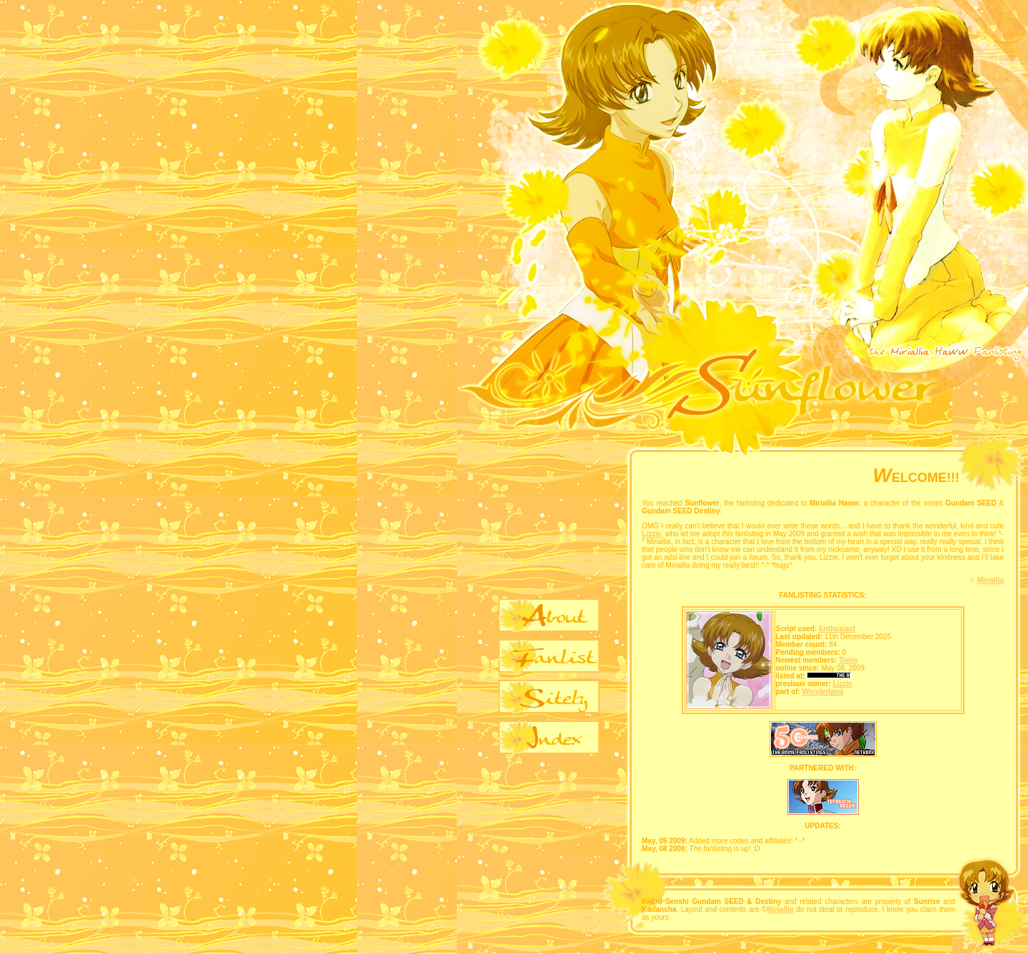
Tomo (848, 660)
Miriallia (990, 580)
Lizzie (651, 534)
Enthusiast (837, 629)
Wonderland (823, 692)
